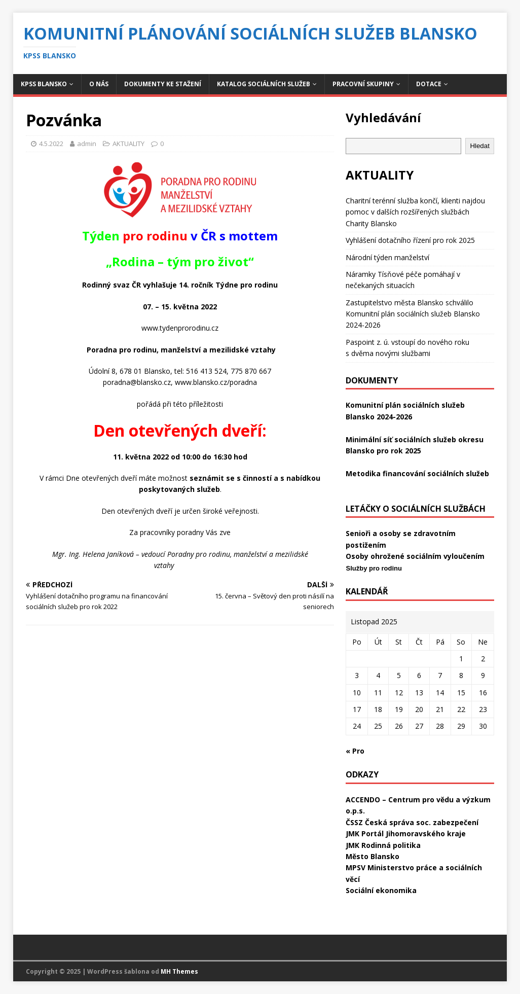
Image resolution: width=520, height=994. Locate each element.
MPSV (355, 867)
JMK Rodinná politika (383, 845)
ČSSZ (354, 822)
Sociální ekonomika (381, 890)
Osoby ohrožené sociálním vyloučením (415, 556)
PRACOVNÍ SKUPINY (363, 84)
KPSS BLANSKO (44, 84)
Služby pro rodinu (374, 568)
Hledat (480, 146)
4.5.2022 (51, 143)
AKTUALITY (128, 143)
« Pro (355, 751)
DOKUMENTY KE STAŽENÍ (162, 84)
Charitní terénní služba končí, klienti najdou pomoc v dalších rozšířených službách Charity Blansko (415, 212)
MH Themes (179, 971)
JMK (352, 833)
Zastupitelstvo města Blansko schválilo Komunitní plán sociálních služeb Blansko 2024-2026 (413, 314)
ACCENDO (363, 799)
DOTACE (428, 84)
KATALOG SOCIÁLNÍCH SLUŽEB (263, 84)
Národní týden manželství (387, 257)
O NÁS (98, 84)
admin (86, 143)
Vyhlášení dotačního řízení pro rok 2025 (410, 240)
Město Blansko (372, 856)
